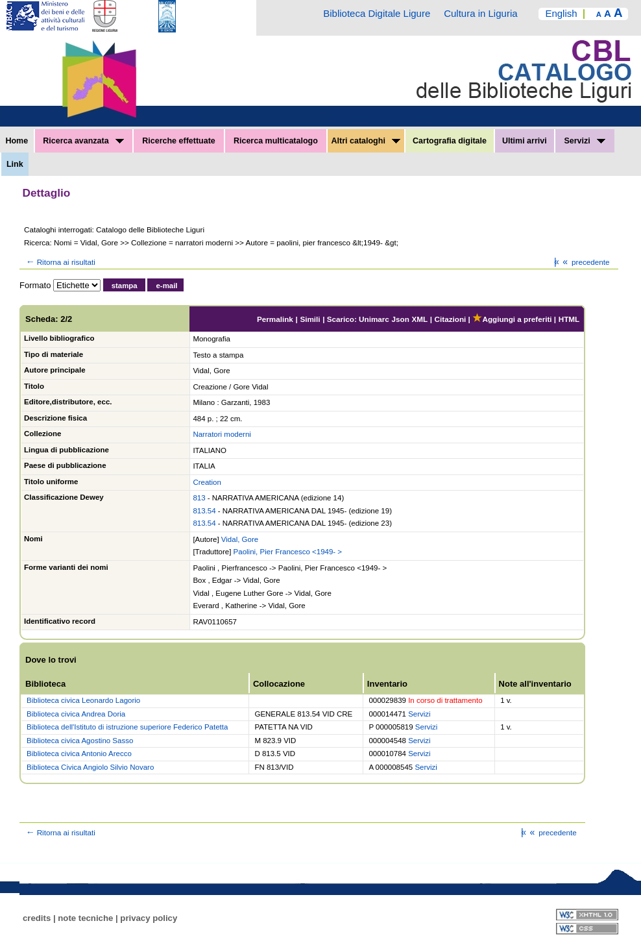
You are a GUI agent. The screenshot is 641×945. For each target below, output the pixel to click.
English (561, 13)
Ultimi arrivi (524, 140)
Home (16, 140)
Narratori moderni (221, 434)
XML (419, 319)
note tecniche (85, 918)
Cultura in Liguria (480, 13)
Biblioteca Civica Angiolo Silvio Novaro (90, 767)
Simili (310, 319)
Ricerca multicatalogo (276, 140)
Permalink (275, 319)
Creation (207, 482)
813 (199, 498)
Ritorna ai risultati (59, 262)
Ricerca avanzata (83, 140)
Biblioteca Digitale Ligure (376, 13)
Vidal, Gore (239, 539)
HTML (569, 319)
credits (37, 918)
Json (400, 319)
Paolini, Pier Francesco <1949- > (288, 552)
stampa (125, 285)
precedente (585, 262)
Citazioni (450, 319)
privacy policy (148, 918)
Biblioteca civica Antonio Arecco (79, 753)
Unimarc (374, 319)
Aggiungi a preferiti (511, 319)
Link (14, 164)
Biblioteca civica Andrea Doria (76, 714)
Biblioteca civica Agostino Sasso (80, 740)
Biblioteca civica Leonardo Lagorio (83, 700)
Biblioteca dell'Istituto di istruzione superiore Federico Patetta (127, 727)
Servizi (584, 140)
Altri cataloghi (366, 140)
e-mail (166, 285)
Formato (35, 285)
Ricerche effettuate (178, 140)
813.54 (204, 511)
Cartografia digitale (450, 140)
